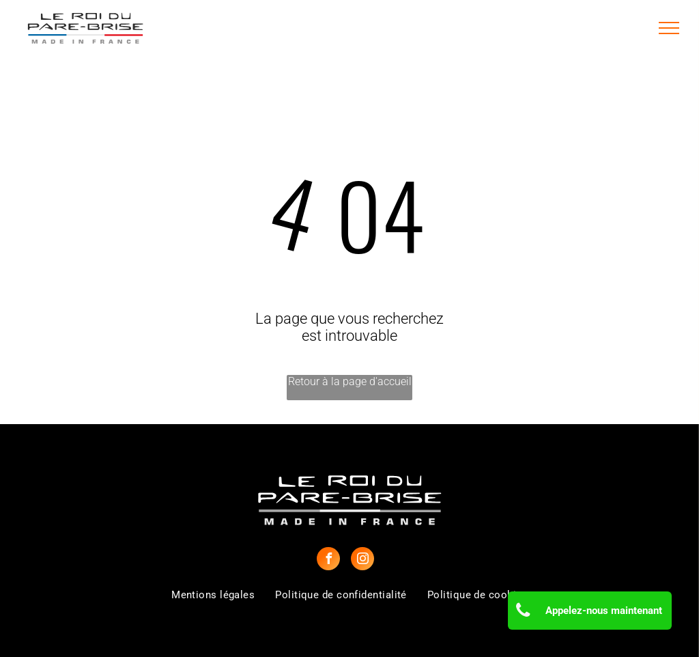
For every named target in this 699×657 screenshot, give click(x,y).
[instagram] (362, 560)
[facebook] (328, 560)
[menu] (669, 28)
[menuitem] (213, 594)
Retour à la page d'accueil (350, 381)
